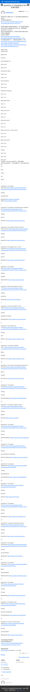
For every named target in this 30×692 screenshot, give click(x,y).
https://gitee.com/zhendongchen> (16, 220)
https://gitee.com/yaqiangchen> (17, 319)
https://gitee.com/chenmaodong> (19, 457)
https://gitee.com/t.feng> (12, 418)
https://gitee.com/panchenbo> (16, 280)
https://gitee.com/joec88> (12, 199)
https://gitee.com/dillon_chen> (16, 339)
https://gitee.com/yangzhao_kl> (17, 516)
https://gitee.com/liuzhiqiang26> (18, 398)
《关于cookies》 (20, 690)
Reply (3, 655)
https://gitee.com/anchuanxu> (16, 378)
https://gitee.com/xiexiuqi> (14, 299)
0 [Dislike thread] (23, 653)
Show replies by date (23, 657)
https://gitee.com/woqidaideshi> (17, 477)
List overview (4, 664)
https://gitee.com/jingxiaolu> (15, 556)
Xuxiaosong (9, 12)
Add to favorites (6, 672)
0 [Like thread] (21, 653)
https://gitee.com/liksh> (11, 201)
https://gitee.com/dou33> (12, 497)
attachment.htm (5, 650)
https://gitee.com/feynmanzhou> (18, 575)
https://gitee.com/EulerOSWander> (20, 437)
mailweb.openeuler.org (11, 2)
